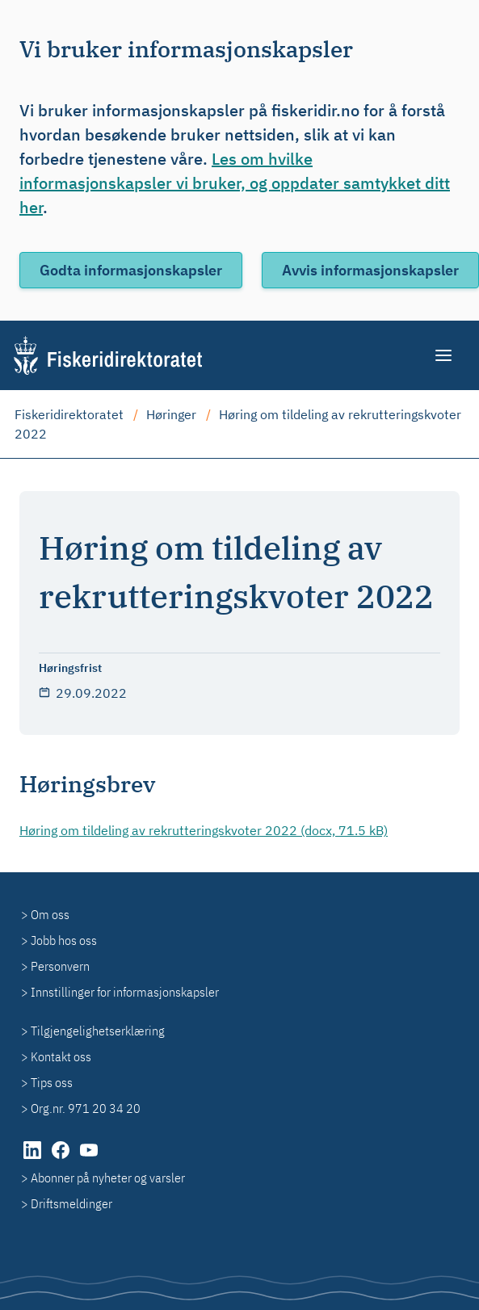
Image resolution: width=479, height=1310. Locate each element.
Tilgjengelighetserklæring (98, 1030)
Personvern (60, 966)
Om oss (50, 914)
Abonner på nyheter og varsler (108, 1177)
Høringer (171, 414)
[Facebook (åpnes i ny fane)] (62, 1158)
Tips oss (52, 1082)
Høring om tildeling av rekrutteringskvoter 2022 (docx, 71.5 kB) (203, 830)
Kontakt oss (61, 1056)
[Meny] (444, 355)
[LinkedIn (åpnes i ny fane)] (33, 1158)
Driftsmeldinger (71, 1203)
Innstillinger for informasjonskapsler (125, 992)
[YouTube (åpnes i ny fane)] (89, 1158)
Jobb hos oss (64, 940)
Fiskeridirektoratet (69, 414)
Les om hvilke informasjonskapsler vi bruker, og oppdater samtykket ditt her (234, 183)
